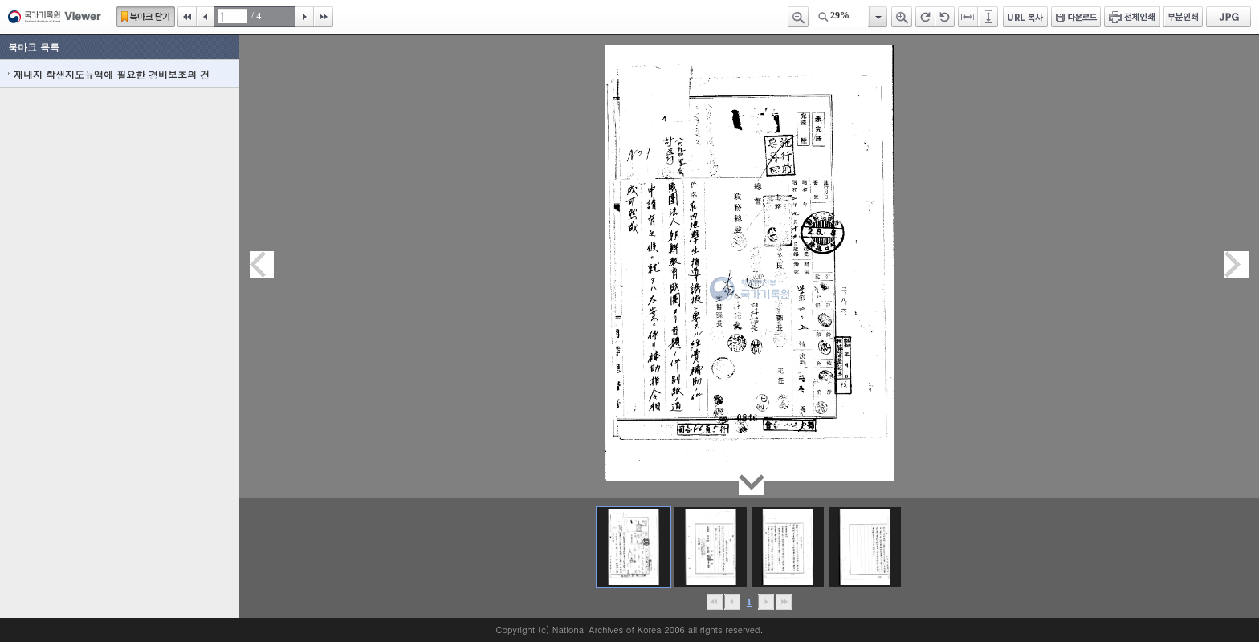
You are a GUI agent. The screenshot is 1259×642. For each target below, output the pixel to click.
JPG (1228, 16)
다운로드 (1076, 16)
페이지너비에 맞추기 (968, 16)
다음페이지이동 (1236, 264)
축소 (798, 16)
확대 (901, 16)
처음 (187, 16)
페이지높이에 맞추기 (989, 16)
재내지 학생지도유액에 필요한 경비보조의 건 (112, 74)
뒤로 (765, 601)
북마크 (145, 16)
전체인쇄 (1132, 16)
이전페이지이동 (262, 264)
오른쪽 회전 (925, 16)
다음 (304, 16)
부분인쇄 (1183, 16)
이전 (205, 16)
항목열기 (877, 16)
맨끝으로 (783, 601)
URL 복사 (1025, 16)
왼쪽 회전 (945, 16)
